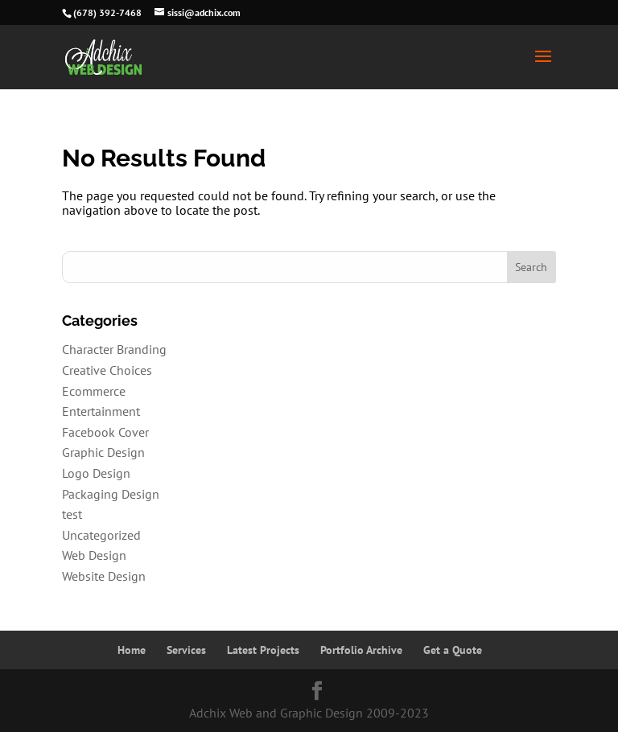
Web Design (94, 555)
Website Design (104, 576)
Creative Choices (107, 370)
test (72, 514)
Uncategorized (101, 535)
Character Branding (114, 349)
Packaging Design (110, 494)
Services (186, 650)
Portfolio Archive (361, 650)
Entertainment (101, 411)
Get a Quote (452, 650)
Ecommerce (94, 391)
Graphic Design (103, 452)
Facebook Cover (105, 432)
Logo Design (96, 473)
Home (131, 650)
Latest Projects (263, 650)
